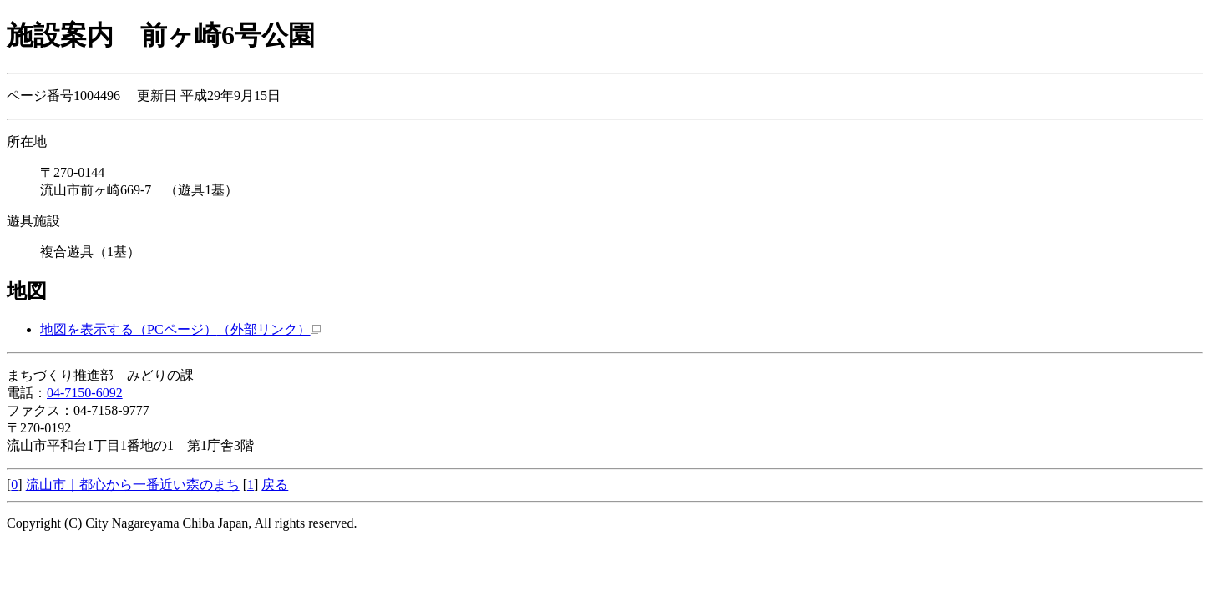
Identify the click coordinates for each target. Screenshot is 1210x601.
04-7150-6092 (85, 393)
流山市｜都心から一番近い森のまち (133, 484)
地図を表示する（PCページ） (180, 329)
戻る (274, 484)
